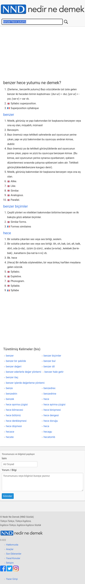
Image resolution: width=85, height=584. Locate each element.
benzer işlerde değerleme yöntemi (25, 382)
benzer (8, 114)
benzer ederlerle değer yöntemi (23, 371)
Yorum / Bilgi (9, 470)
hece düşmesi (14, 426)
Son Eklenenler (13, 553)
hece (7, 233)
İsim (4, 458)
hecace (10, 431)
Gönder (7, 496)
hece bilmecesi (14, 409)
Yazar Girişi (12, 579)
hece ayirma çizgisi (54, 404)
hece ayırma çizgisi (17, 404)
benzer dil (49, 366)
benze (9, 388)
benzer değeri (13, 366)
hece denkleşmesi (16, 420)
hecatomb (49, 437)
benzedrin (11, 393)
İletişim (10, 563)
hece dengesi (51, 415)
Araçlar (10, 549)
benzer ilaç (12, 377)
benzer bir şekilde (16, 361)
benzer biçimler (15, 206)
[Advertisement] (44, 52)
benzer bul (49, 361)
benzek (10, 399)
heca (46, 426)
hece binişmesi (52, 409)
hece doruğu (51, 420)
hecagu (48, 431)
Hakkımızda (12, 544)
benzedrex (49, 388)
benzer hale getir (54, 371)
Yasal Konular (13, 558)
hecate (10, 437)
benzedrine (50, 393)
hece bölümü (13, 415)
